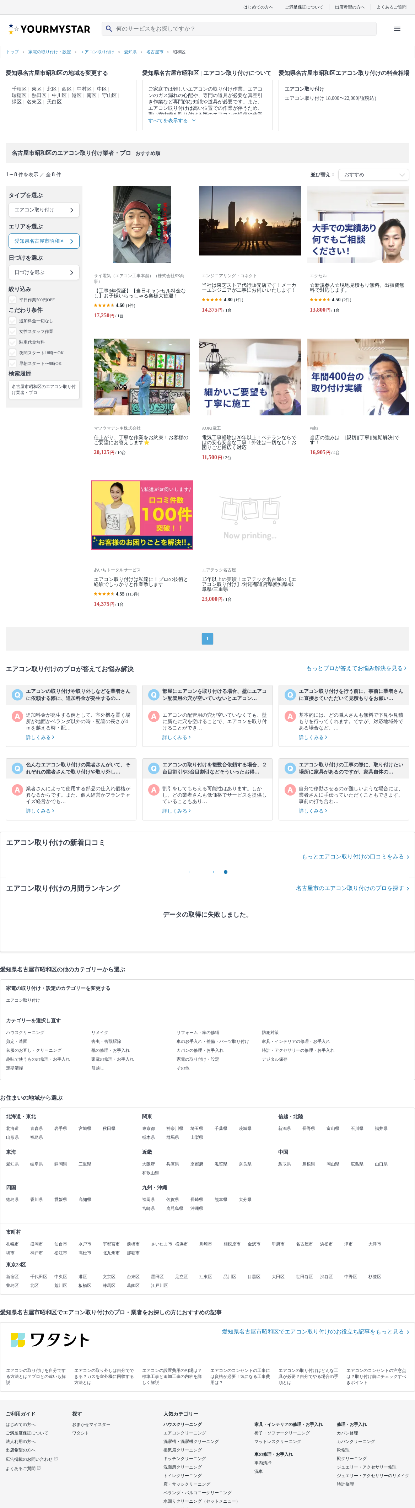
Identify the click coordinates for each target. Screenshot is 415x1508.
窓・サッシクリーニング (186, 1484)
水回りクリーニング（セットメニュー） (201, 1501)
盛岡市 (36, 1244)
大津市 (374, 1244)
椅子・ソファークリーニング (282, 1433)
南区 (92, 95)
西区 (67, 89)
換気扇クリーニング (182, 1450)
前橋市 (133, 1244)
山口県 (381, 1164)
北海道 (12, 1128)
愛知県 (12, 1164)
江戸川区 (159, 1285)
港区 (77, 95)
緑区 (17, 101)
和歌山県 (150, 1172)
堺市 (10, 1252)
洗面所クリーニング (182, 1467)
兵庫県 (172, 1164)
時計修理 (345, 1484)
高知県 (85, 1199)
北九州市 (111, 1252)
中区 (102, 89)
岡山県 (333, 1164)
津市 (348, 1244)
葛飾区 (133, 1285)
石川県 (357, 1128)
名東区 (34, 101)
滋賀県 (221, 1164)
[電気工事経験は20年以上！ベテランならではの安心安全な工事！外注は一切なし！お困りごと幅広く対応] (250, 402)
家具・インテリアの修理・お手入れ (296, 1041)
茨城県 (245, 1128)
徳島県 (12, 1199)
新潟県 (284, 1128)
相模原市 (232, 1244)
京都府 (196, 1164)
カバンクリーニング (356, 1441)
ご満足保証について (304, 7)
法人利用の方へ (21, 1441)
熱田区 (39, 95)
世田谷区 (304, 1276)
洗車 (258, 1471)
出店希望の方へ (350, 7)
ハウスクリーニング (25, 1032)
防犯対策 (270, 1032)
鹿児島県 (174, 1208)
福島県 (36, 1137)
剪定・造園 (16, 1041)
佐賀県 (172, 1199)
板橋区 (85, 1285)
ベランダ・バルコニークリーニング (197, 1492)
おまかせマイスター (91, 1424)
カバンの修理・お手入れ (200, 1050)
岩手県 (60, 1128)
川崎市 (205, 1244)
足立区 (181, 1276)
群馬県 (172, 1137)
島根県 (308, 1164)
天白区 (54, 101)
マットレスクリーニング (277, 1441)
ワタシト (80, 1433)
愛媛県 (60, 1199)
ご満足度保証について (27, 1433)
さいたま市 (161, 1244)
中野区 (350, 1276)
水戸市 (85, 1244)
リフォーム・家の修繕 (198, 1032)
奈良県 (245, 1164)
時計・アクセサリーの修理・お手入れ (298, 1050)
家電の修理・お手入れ (112, 1059)
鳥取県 (284, 1164)
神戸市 (36, 1252)
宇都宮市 (111, 1244)
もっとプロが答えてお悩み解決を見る (356, 668)
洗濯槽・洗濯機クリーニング (191, 1441)
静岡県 (60, 1164)
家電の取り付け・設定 (198, 1059)
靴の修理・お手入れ (110, 1050)
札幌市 (12, 1244)
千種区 (19, 89)
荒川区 (60, 1285)
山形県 (12, 1137)
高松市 (85, 1252)
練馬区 (109, 1285)
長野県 (308, 1128)
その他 (183, 1068)
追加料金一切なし (36, 320)
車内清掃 (262, 1462)
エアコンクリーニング (184, 1433)
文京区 (109, 1276)
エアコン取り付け (23, 1000)
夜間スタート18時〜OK (41, 352)
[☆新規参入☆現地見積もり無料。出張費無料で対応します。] (358, 255)
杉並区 (374, 1276)
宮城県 (85, 1128)
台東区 (133, 1276)
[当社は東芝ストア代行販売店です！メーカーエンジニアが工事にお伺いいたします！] (250, 255)
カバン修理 (347, 1433)
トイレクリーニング (182, 1475)
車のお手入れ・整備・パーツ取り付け (213, 1041)
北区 (52, 89)
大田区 (278, 1276)
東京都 (148, 1128)
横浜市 (181, 1244)
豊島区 (12, 1285)
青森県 (36, 1128)
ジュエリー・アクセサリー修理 (367, 1467)
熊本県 (221, 1199)
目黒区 (254, 1276)
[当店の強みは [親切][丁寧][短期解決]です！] (358, 402)
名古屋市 (304, 1244)
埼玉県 (196, 1128)
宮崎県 (148, 1208)
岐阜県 (36, 1164)
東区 (37, 89)
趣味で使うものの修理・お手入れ (38, 1059)
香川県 (36, 1199)
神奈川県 (174, 1128)
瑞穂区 (19, 95)
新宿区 (12, 1276)
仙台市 (60, 1244)
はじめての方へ (258, 7)
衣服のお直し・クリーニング (33, 1050)
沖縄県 (196, 1208)
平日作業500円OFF (37, 299)
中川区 (59, 95)
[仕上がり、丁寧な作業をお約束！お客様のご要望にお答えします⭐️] (142, 402)
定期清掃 (14, 1068)
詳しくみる (40, 737)
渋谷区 (326, 1276)
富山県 (333, 1128)
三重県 (85, 1164)
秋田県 (109, 1128)
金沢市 (254, 1244)
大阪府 (148, 1164)
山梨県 (196, 1137)
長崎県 (196, 1199)
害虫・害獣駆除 (106, 1041)
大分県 (245, 1199)
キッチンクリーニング (184, 1458)
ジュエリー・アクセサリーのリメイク (373, 1475)
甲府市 (278, 1244)
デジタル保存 (274, 1059)
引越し (97, 1068)
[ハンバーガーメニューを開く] (397, 28)
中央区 (60, 1276)
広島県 (357, 1164)
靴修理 (343, 1450)
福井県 (381, 1128)
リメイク (99, 1032)
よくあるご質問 (391, 7)
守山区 (109, 95)
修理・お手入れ (352, 1424)
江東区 (205, 1276)
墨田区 (157, 1276)
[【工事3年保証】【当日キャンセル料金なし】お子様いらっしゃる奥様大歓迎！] (142, 255)
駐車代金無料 (32, 342)
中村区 (84, 89)
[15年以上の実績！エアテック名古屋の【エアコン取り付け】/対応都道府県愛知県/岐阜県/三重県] (250, 546)
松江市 (60, 1252)
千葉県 (221, 1128)
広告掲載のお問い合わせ (32, 1459)
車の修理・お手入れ (273, 1454)
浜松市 (326, 1244)
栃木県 (148, 1137)
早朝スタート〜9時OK (40, 363)
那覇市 (133, 1252)
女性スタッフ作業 (36, 331)
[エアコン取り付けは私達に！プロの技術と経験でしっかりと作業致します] (142, 546)
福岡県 (148, 1199)
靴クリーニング (352, 1458)
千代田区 (38, 1276)
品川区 (229, 1276)
